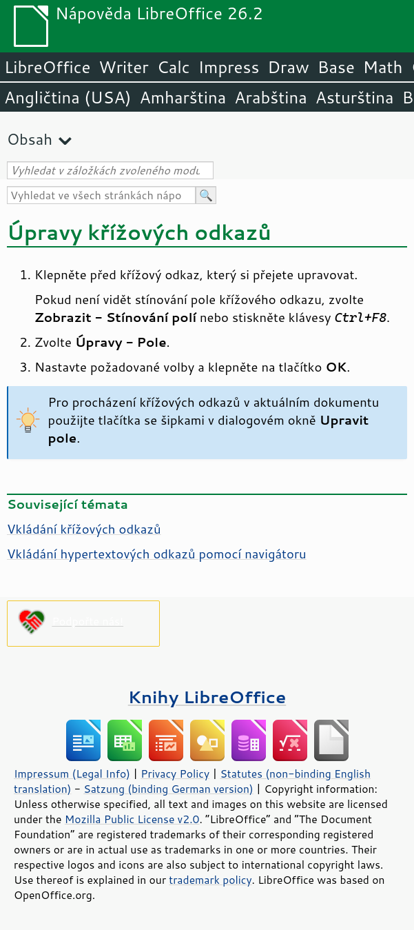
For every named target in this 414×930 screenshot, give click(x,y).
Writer (123, 67)
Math (383, 67)
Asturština (354, 97)
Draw (288, 67)
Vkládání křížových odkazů (84, 529)
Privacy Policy (175, 773)
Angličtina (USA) (67, 97)
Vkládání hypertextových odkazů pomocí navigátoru (157, 554)
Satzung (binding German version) (168, 788)
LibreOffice (47, 67)
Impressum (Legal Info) (72, 773)
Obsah (29, 139)
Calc (173, 67)
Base (336, 67)
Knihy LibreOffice (207, 697)
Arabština (270, 97)
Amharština (182, 97)
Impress (229, 67)
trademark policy (210, 879)
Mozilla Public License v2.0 (132, 819)
